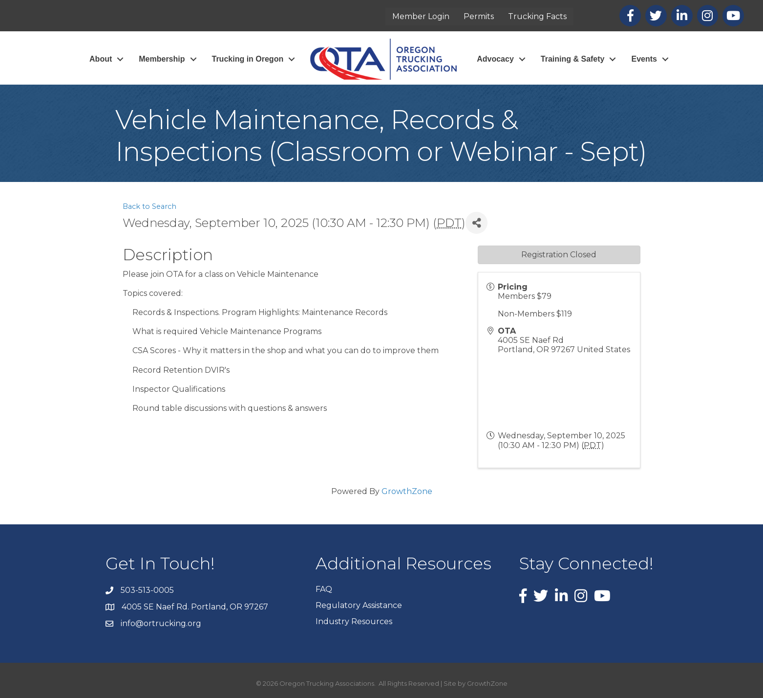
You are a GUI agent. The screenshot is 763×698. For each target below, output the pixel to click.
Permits (479, 16)
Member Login (420, 16)
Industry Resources (354, 621)
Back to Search (149, 206)
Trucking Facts (537, 16)
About (100, 59)
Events (644, 59)
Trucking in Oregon (248, 59)
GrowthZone (407, 491)
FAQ (324, 589)
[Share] (476, 223)
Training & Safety (573, 59)
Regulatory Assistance (359, 605)
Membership (162, 59)
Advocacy (495, 59)
